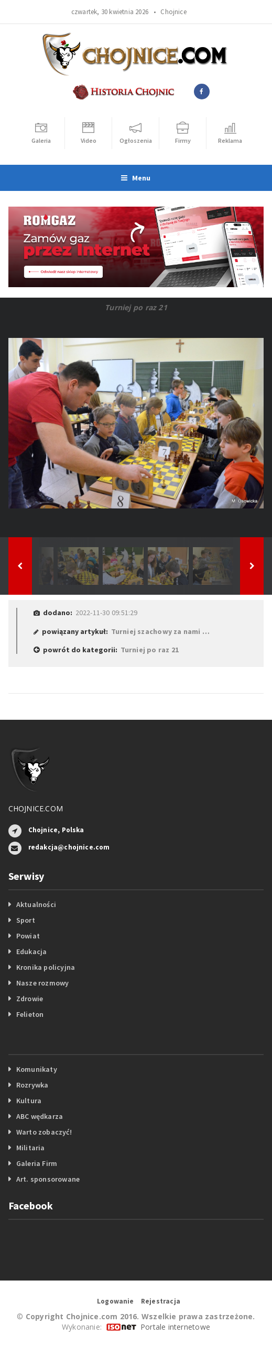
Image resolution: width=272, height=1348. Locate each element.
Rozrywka (32, 1085)
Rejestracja (160, 1301)
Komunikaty (36, 1069)
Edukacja (31, 951)
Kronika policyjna (45, 967)
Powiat (28, 936)
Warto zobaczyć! (44, 1132)
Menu (135, 178)
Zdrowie (29, 998)
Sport (25, 920)
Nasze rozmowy (42, 983)
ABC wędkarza (39, 1116)
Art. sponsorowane (48, 1179)
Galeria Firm (37, 1163)
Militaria (30, 1147)
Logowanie (115, 1301)
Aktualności (36, 904)
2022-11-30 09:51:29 (106, 612)
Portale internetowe (175, 1327)
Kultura (28, 1100)
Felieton (30, 1014)
